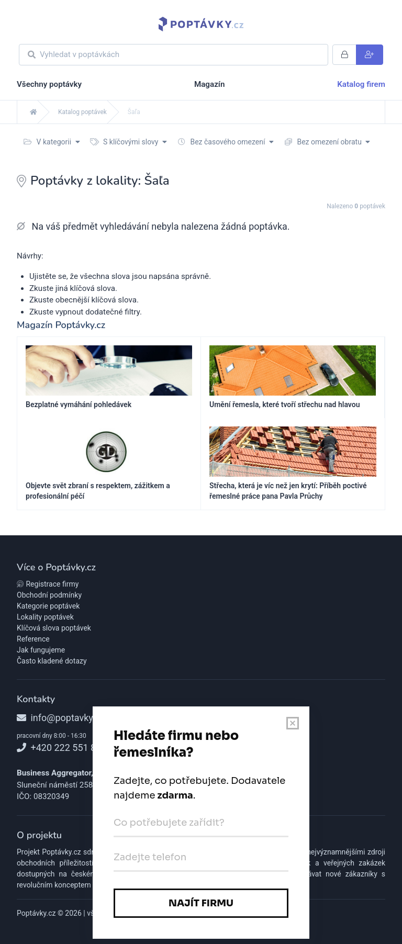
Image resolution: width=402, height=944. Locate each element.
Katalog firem (361, 84)
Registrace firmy (48, 584)
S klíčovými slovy (128, 142)
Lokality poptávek (45, 617)
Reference (33, 639)
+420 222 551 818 (61, 747)
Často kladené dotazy (52, 661)
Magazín (209, 84)
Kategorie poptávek (48, 606)
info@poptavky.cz (61, 717)
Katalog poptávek (82, 112)
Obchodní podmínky (49, 595)
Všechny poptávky (49, 84)
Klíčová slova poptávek (54, 628)
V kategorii (52, 142)
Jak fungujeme (41, 650)
